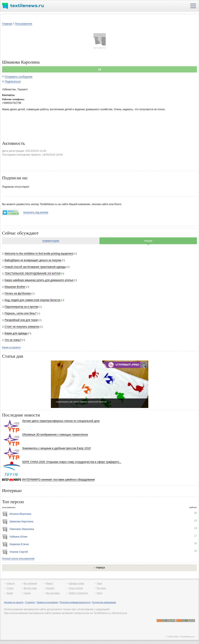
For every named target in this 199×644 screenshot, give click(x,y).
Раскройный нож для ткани (21, 319)
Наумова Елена (19, 544)
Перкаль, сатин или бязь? (20, 313)
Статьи (10, 588)
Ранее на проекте (11, 347)
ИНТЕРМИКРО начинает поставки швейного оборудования (58, 479)
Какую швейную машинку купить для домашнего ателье (39, 280)
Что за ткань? (13, 339)
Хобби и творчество (78, 593)
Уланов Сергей (18, 551)
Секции (27, 593)
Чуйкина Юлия (18, 536)
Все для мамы (53, 593)
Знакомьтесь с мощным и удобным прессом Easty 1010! (56, 448)
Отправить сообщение (19, 76)
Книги (99, 593)
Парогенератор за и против (21, 306)
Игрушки (50, 588)
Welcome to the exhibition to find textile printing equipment (39, 253)
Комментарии (50, 240)
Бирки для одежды (16, 333)
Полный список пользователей (18, 558)
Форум (148, 240)
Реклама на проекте (13, 602)
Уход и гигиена (76, 588)
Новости (11, 583)
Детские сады (30, 588)
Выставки (101, 588)
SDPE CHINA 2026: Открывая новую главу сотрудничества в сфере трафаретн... (71, 461)
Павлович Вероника (21, 529)
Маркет (49, 583)
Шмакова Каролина (21, 521)
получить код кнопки (35, 212)
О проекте (30, 602)
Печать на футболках (18, 293)
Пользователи (23, 23)
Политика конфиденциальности (75, 602)
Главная (7, 23)
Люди (99, 583)
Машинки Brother (15, 286)
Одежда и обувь (76, 583)
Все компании (30, 583)
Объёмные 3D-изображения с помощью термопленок (55, 434)
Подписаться (13, 81)
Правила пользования (47, 602)
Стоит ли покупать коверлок (22, 326)
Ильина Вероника (20, 513)
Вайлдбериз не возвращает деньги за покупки (33, 260)
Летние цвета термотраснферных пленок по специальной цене (61, 420)
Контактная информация (104, 602)
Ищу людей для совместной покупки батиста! (32, 300)
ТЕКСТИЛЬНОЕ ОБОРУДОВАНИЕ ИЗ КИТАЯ (32, 273)
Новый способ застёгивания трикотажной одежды (35, 266)
